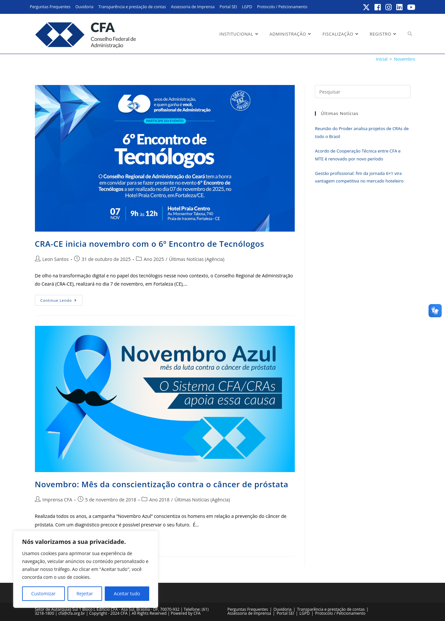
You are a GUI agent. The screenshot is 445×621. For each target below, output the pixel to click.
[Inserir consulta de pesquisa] (362, 91)
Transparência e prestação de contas (132, 7)
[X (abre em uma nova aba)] (367, 7)
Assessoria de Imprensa (193, 7)
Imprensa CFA (57, 499)
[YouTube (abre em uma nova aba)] (410, 7)
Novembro (404, 59)
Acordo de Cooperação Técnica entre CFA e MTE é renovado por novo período (358, 154)
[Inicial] (382, 59)
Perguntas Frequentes (50, 7)
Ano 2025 (154, 259)
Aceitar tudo (127, 593)
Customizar (43, 593)
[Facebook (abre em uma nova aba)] (378, 7)
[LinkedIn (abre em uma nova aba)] (399, 7)
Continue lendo (62, 301)
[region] (85, 569)
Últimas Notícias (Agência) (196, 259)
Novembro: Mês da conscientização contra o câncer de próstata (162, 484)
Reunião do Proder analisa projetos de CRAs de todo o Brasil (361, 132)
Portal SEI (228, 7)
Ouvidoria (84, 7)
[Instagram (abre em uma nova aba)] (388, 7)
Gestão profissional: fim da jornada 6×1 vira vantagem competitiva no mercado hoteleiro (359, 177)
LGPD (247, 7)
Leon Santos (55, 259)
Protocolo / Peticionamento (282, 7)
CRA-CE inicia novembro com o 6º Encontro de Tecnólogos (149, 243)
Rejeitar (84, 593)
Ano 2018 (159, 499)
